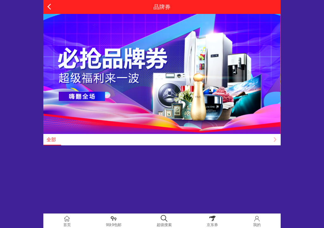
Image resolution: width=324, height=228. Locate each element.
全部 (51, 139)
